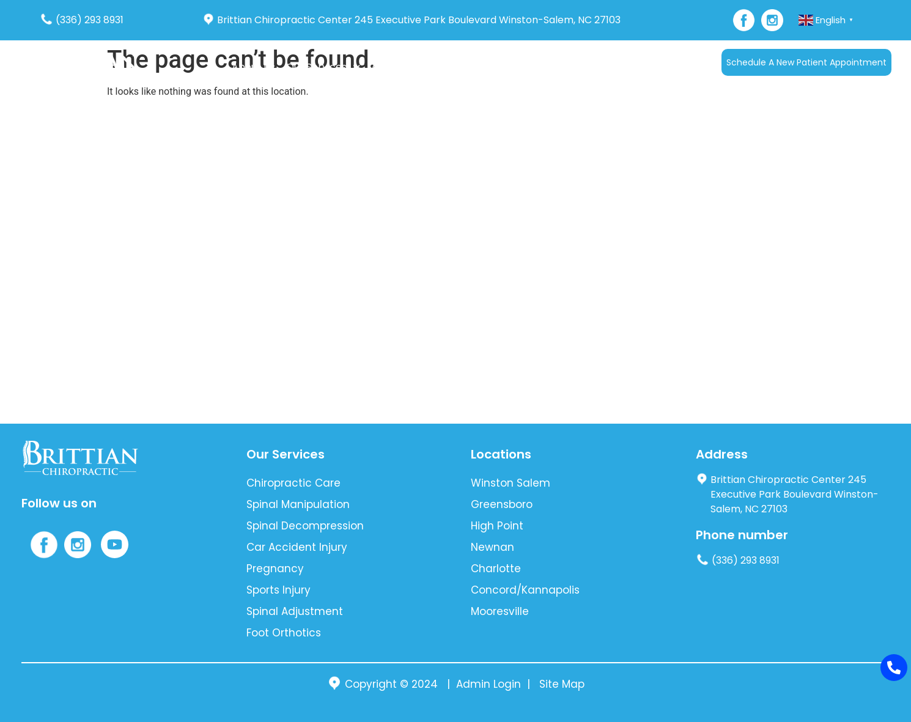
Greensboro (502, 504)
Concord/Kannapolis (525, 590)
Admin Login (488, 684)
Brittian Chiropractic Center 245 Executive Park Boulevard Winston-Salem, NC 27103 (411, 20)
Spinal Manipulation (298, 504)
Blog (548, 67)
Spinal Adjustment (294, 611)
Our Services (323, 67)
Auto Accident (405, 67)
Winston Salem (510, 483)
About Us (253, 67)
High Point (497, 525)
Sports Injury (278, 590)
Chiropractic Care (293, 483)
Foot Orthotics (283, 632)
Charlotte (496, 568)
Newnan (492, 547)
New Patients (489, 67)
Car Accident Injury (296, 547)
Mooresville (500, 611)
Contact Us (597, 67)
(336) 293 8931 (82, 20)
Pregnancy (275, 568)
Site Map (562, 684)
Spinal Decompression (305, 525)
